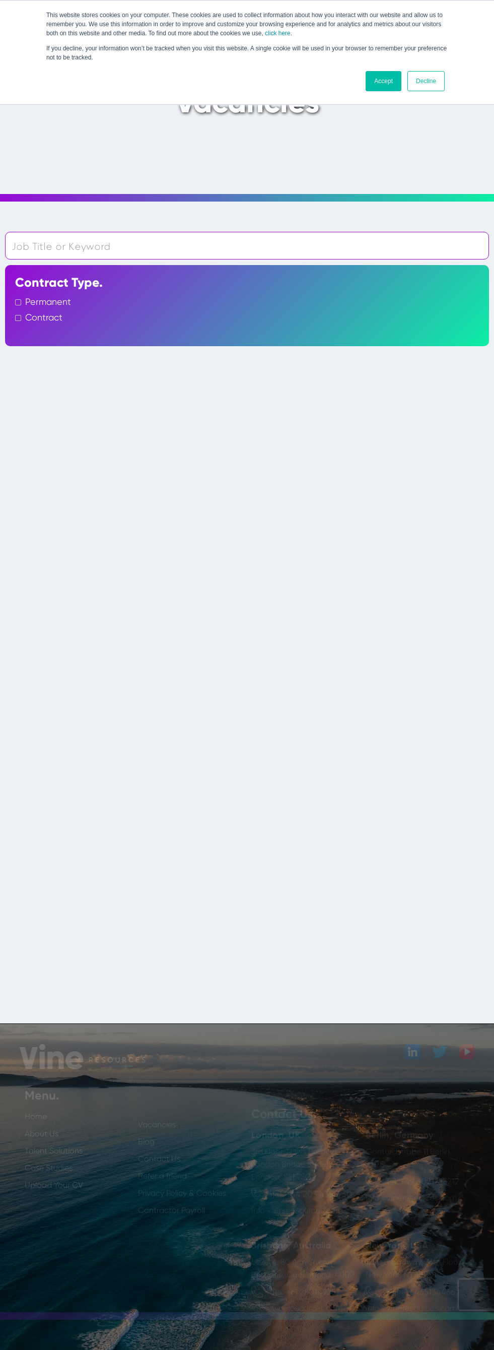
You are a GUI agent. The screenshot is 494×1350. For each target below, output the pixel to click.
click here (278, 33)
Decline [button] (426, 81)
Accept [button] (383, 81)
